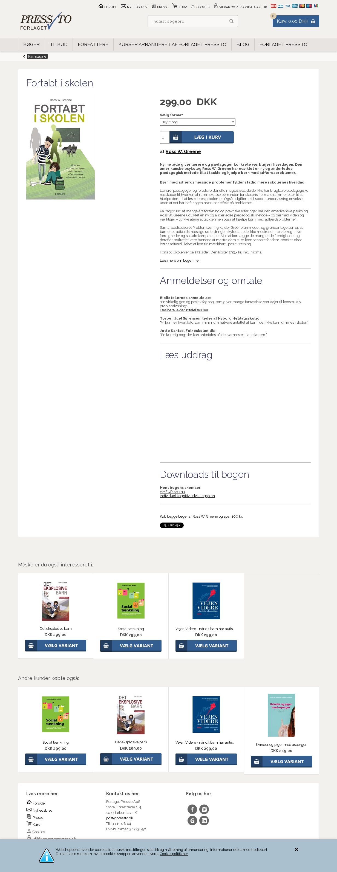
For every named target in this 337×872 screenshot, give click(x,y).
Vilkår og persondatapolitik (240, 7)
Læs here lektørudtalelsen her (184, 310)
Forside (107, 7)
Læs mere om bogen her (180, 260)
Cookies (199, 7)
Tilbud (59, 44)
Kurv (179, 7)
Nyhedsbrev (134, 7)
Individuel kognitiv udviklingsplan (187, 496)
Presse (160, 7)
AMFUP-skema (172, 492)
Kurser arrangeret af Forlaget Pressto (172, 44)
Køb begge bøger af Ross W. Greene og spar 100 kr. (201, 516)
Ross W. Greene (183, 151)
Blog (243, 44)
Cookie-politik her (174, 854)
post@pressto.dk (119, 818)
